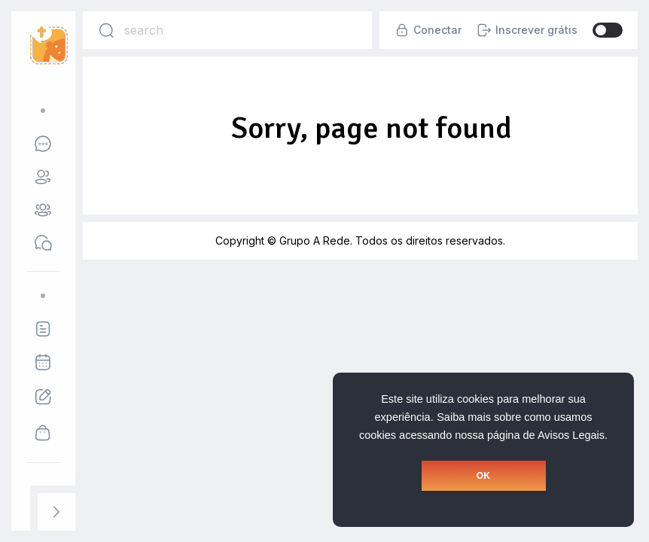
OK (483, 475)
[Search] (106, 30)
